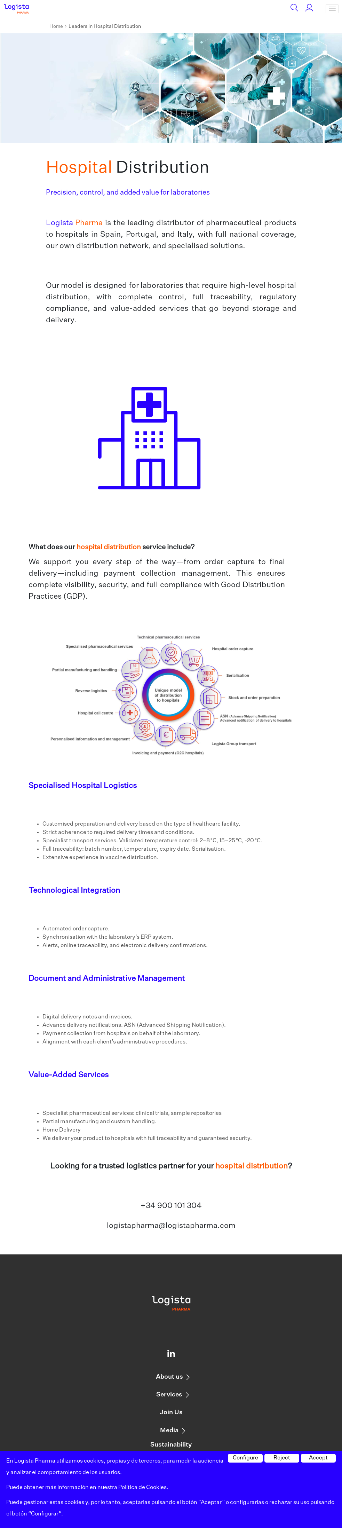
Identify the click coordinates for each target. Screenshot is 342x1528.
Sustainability (171, 1445)
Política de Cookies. (143, 1487)
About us (169, 1377)
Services (169, 1395)
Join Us (171, 1412)
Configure (245, 1458)
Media (169, 1430)
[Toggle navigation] (332, 8)
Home (56, 26)
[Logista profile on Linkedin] (171, 1355)
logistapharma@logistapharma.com (171, 1226)
